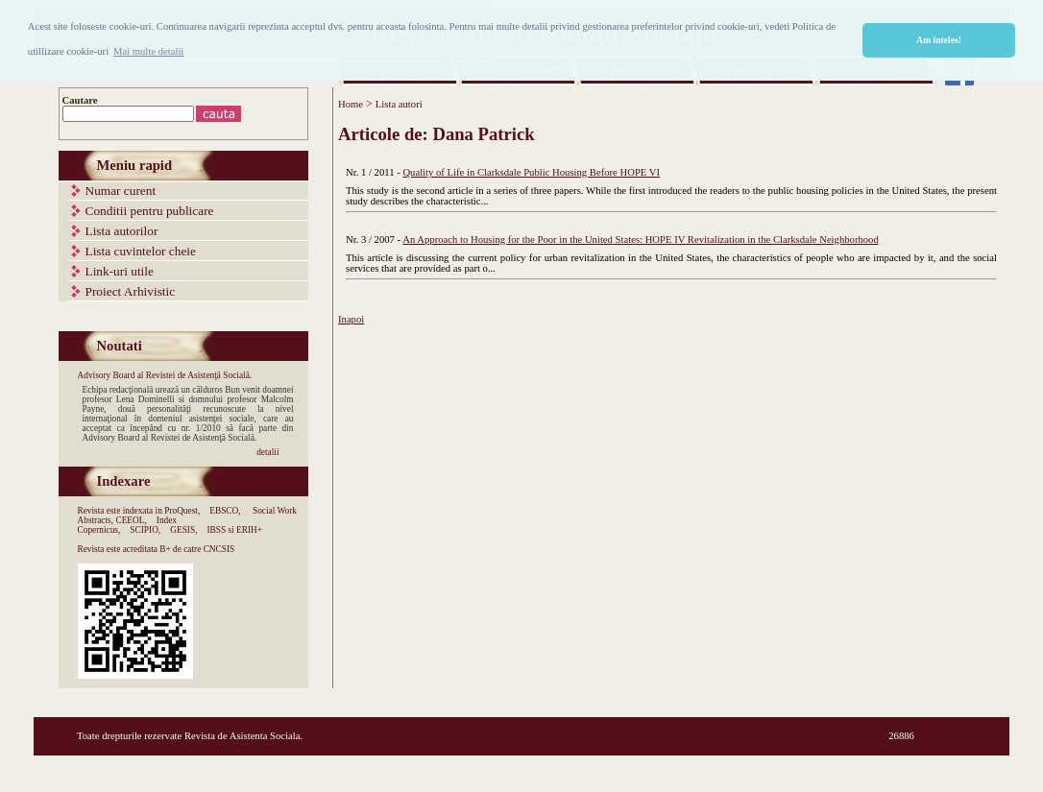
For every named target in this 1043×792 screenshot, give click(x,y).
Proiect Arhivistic (130, 291)
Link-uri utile (119, 271)
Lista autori (399, 104)
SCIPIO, (145, 530)
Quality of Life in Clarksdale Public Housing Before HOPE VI (531, 172)
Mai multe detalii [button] (148, 51)
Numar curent (121, 190)
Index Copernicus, (128, 525)
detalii (267, 452)
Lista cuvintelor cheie (140, 251)
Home (350, 104)
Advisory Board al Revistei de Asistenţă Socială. (165, 375)
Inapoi (351, 319)
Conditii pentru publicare (149, 211)
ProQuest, (182, 511)
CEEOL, (130, 520)
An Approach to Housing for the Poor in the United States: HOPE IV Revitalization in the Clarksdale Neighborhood (640, 239)
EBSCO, (224, 511)
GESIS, (183, 530)
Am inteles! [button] (938, 40)
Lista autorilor (121, 231)
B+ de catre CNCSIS (196, 549)
